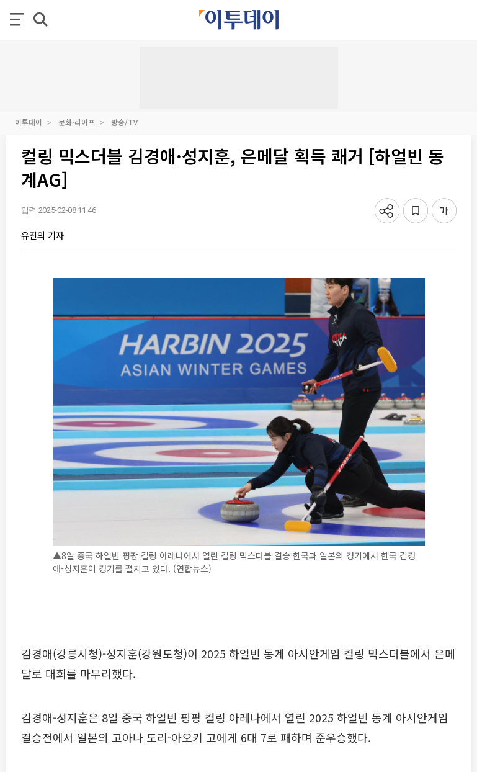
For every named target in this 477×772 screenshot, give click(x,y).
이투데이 (28, 122)
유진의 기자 (42, 235)
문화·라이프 (76, 122)
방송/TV (124, 122)
